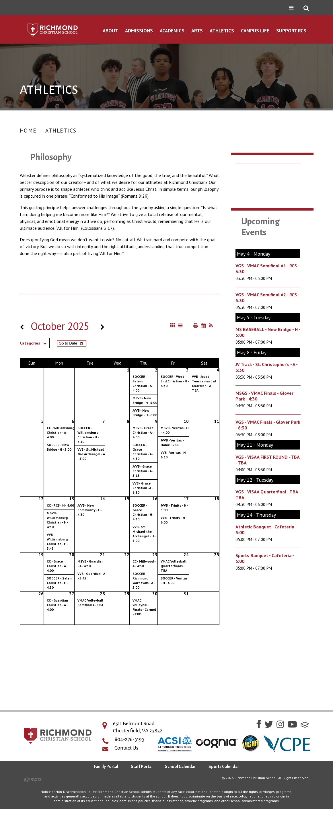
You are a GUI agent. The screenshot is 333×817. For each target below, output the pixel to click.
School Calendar (180, 775)
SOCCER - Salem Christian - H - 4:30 (59, 583)
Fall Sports (255, 218)
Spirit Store (256, 261)
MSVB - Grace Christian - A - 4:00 (143, 432)
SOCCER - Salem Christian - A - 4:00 (143, 383)
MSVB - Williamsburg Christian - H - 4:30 (57, 520)
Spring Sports (259, 247)
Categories (34, 343)
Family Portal (106, 775)
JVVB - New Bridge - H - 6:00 (145, 412)
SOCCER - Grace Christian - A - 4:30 (143, 452)
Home (28, 130)
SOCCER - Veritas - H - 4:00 (174, 580)
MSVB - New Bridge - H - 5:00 (145, 400)
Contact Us (126, 756)
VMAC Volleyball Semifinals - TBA (90, 602)
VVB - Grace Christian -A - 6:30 (143, 488)
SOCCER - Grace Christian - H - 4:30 (143, 512)
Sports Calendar (262, 203)
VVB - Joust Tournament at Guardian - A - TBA (204, 383)
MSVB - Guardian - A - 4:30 (90, 563)
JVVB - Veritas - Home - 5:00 (172, 442)
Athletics (61, 130)
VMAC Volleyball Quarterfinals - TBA (173, 566)
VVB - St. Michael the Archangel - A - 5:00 (91, 454)
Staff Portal (142, 775)
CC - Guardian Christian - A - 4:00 (57, 605)
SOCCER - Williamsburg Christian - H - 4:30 (88, 435)
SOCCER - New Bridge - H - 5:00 (59, 447)
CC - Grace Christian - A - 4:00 (57, 566)
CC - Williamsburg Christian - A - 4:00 (60, 432)
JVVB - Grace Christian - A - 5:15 (143, 471)
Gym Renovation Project (272, 189)
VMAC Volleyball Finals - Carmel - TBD (144, 607)
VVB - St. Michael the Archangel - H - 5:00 (144, 534)
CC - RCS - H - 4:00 (60, 505)
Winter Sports (260, 232)
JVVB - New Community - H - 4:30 (89, 510)
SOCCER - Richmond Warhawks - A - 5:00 (144, 580)
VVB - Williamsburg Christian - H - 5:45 (57, 541)
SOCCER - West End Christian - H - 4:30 (175, 381)
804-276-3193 (129, 747)
